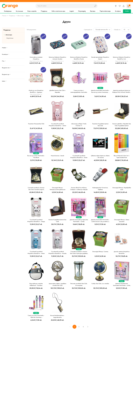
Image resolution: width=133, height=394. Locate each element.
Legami (71, 11)
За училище (19, 11)
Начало (4, 16)
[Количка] (129, 6)
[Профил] (124, 6)
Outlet (127, 11)
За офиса (118, 11)
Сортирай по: (88, 29)
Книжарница (7, 11)
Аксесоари (20, 16)
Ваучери (92, 11)
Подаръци (44, 11)
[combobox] (63, 6)
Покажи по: (117, 29)
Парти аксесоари (105, 11)
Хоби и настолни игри (58, 11)
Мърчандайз (82, 11)
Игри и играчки (31, 11)
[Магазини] (116, 6)
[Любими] (120, 6)
